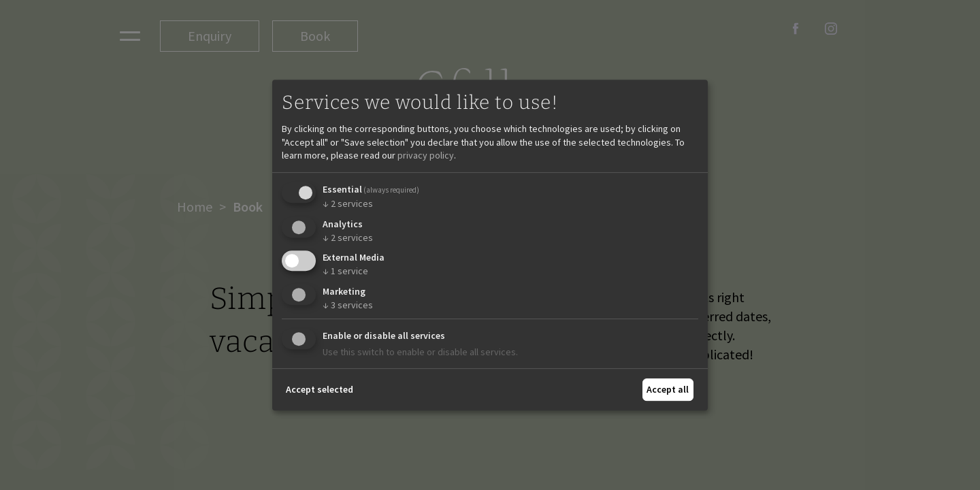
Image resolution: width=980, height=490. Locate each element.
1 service (345, 271)
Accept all (668, 389)
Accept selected (319, 389)
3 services (348, 305)
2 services (348, 203)
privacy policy (425, 155)
